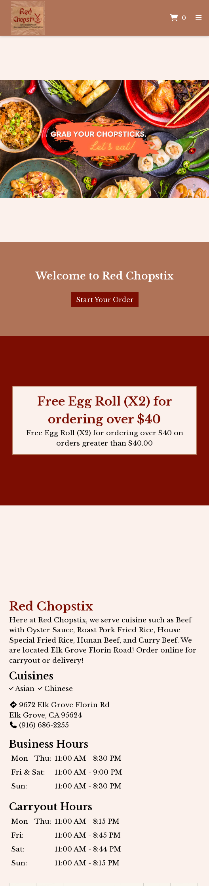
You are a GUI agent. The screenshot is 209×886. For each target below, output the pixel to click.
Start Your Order (104, 300)
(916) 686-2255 (39, 725)
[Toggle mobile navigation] (198, 18)
